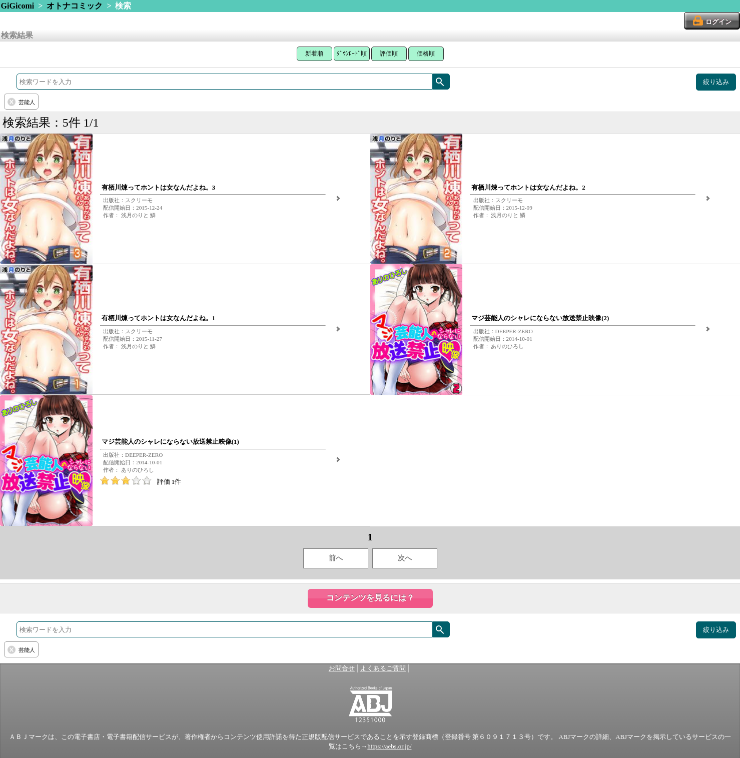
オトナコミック (75, 6)
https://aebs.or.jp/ (389, 746)
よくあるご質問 (383, 668)
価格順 (426, 53)
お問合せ (342, 668)
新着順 (314, 53)
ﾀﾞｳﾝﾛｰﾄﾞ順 (352, 53)
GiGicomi (18, 6)
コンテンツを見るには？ (370, 597)
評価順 (389, 53)
